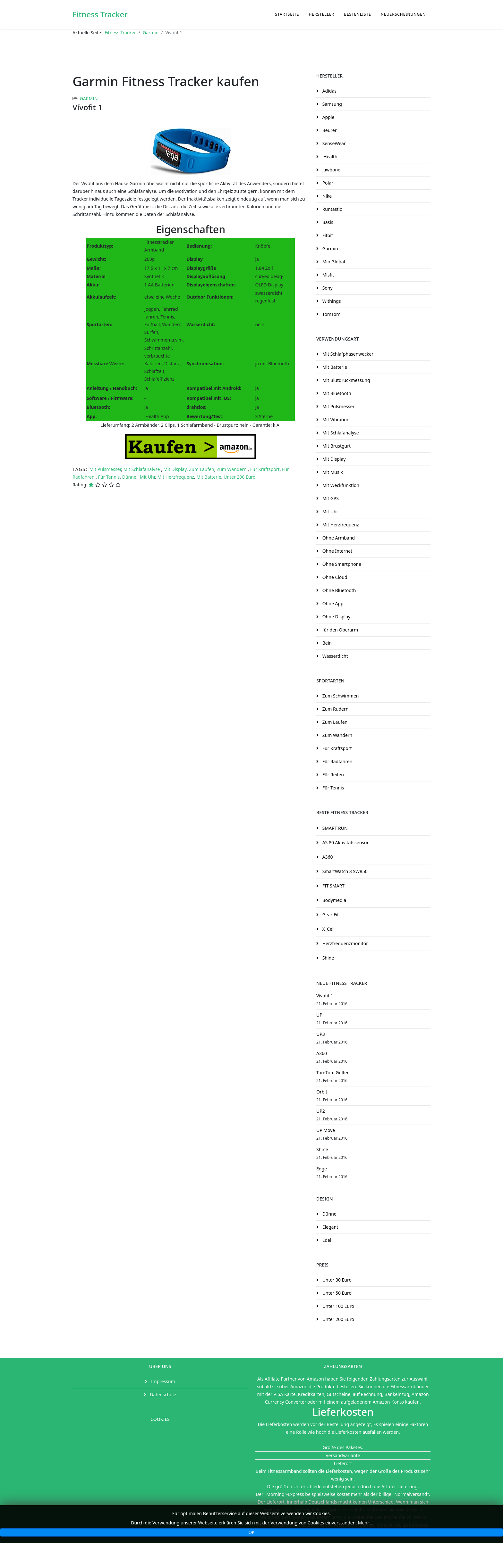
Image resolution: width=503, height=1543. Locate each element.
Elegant (329, 1227)
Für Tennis (109, 477)
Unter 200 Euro (239, 477)
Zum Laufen (201, 469)
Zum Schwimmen (340, 696)
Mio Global (333, 262)
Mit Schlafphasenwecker (347, 354)
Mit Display (175, 469)
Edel (326, 1240)
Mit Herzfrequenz (176, 477)
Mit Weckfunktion (340, 485)
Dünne (130, 477)
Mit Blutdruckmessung (345, 380)
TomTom (330, 314)
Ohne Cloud (334, 577)
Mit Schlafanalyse (142, 469)
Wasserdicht (334, 656)
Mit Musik (332, 472)
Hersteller (321, 14)
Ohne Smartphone (341, 564)
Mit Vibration (335, 420)
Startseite (287, 14)
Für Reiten (332, 775)
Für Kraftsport (265, 469)
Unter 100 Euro (337, 1306)
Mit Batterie (208, 477)
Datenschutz (162, 1394)
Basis (327, 222)
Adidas (329, 91)
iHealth (329, 156)
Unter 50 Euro (336, 1293)
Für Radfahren (337, 761)
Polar (327, 183)
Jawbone (330, 170)
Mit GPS (330, 498)
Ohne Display (335, 617)
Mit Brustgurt (336, 446)
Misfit (327, 275)
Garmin (150, 32)
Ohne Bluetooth (338, 590)
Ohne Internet (336, 551)
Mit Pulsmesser (105, 469)
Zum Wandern (232, 469)
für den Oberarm (339, 630)
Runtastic (331, 209)
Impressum (162, 1381)
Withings (331, 301)
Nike (326, 196)
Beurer (329, 130)
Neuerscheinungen (403, 14)
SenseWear (333, 143)
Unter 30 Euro (336, 1280)
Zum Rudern (334, 709)
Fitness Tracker (100, 14)
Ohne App (332, 603)
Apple (327, 117)
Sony (327, 288)
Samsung (331, 104)
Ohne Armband (338, 538)
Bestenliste (357, 14)
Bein (326, 643)
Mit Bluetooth (336, 393)
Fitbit (327, 235)
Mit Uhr (147, 477)
